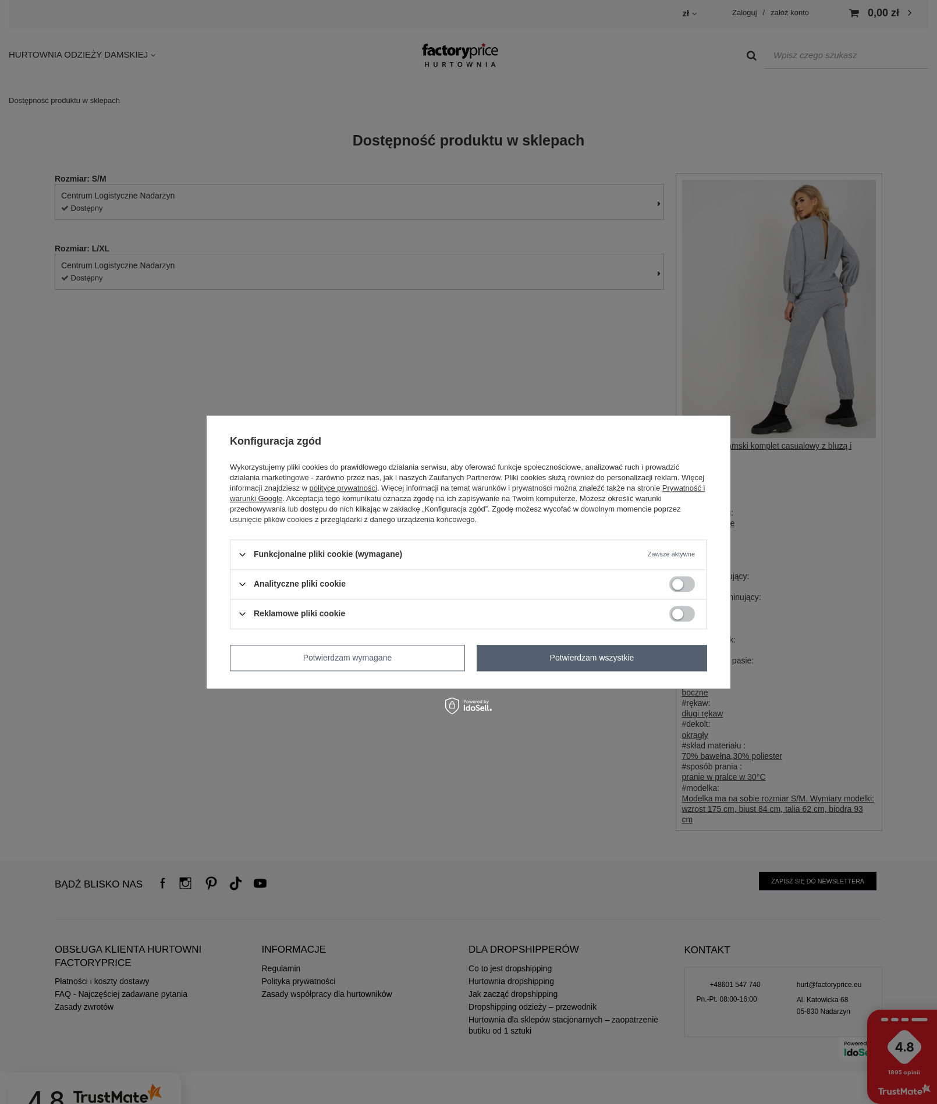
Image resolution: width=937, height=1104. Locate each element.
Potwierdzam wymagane (347, 657)
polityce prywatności (343, 488)
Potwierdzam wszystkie (592, 657)
